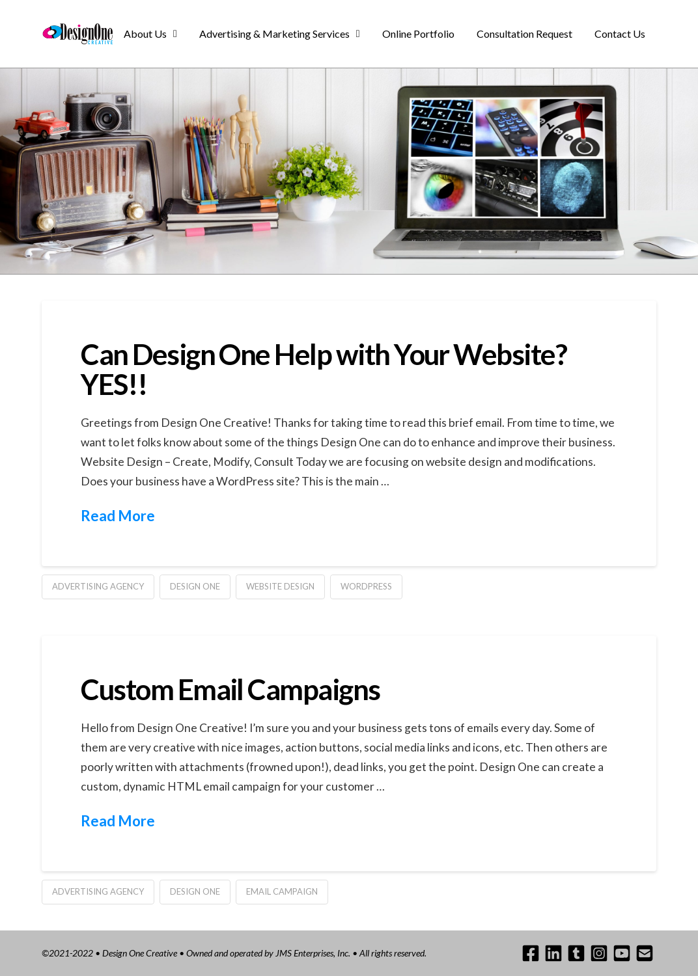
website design (280, 586)
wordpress (366, 586)
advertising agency (98, 586)
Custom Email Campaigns (230, 689)
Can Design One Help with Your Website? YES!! (323, 369)
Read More (118, 515)
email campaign (282, 891)
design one (195, 586)
